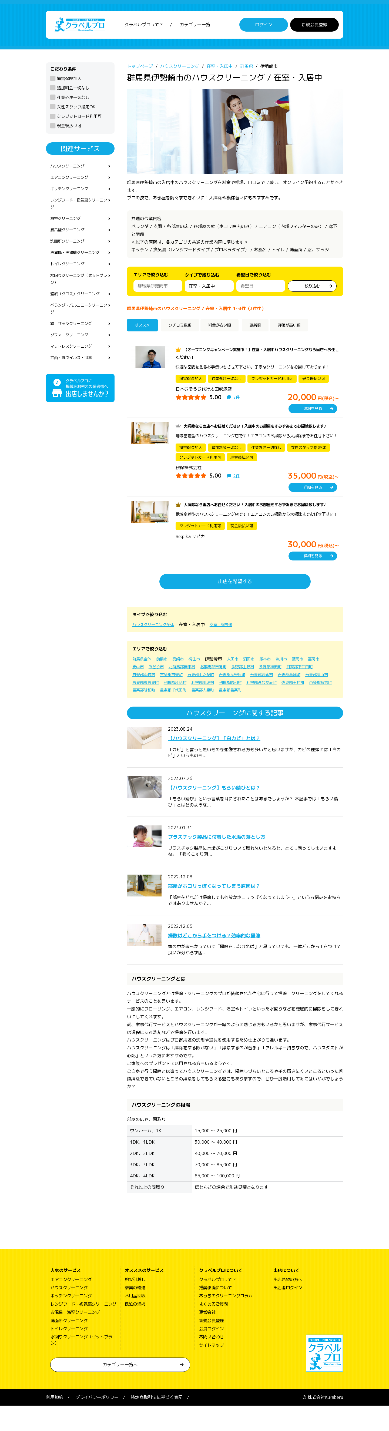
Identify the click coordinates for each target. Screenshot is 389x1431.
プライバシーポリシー (97, 1423)
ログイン (263, 26)
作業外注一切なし (73, 99)
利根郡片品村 (242, 700)
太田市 (240, 676)
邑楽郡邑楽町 (145, 715)
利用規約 (54, 1423)
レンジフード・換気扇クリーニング (78, 208)
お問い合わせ (211, 1362)
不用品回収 (135, 1321)
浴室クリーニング (67, 224)
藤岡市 (312, 676)
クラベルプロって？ (144, 26)
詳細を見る (312, 410)
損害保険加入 (69, 80)
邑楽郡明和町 (246, 707)
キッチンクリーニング (71, 193)
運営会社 (207, 1338)
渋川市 (294, 676)
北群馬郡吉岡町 (240, 684)
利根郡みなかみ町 (149, 707)
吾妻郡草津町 (145, 700)
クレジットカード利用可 (79, 118)
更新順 (267, 328)
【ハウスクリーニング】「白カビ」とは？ (229, 763)
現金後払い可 (69, 127)
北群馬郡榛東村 (205, 684)
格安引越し (135, 1305)
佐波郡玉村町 (185, 707)
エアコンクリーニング (71, 180)
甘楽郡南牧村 (180, 692)
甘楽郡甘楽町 (211, 692)
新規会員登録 (314, 26)
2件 (236, 399)
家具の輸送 (135, 1313)
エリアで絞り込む (150, 277)
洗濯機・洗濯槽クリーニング (78, 261)
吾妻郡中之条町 (244, 692)
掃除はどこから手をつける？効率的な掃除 (229, 960)
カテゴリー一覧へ (120, 1390)
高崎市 (183, 676)
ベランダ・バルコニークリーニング (78, 321)
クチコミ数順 (184, 328)
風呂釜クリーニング (69, 237)
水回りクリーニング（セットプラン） (78, 289)
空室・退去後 (229, 642)
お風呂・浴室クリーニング (75, 1338)
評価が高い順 (305, 328)
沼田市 (258, 676)
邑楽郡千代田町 (279, 707)
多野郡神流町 (304, 684)
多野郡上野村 (273, 684)
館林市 (276, 676)
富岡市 (138, 684)
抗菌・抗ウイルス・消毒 (74, 373)
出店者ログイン (287, 1313)
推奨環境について (215, 1313)
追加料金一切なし (73, 90)
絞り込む (312, 287)
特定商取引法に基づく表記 (157, 1423)
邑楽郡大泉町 (312, 707)
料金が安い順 (229, 328)
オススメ (144, 328)
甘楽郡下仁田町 (147, 692)
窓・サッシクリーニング (74, 337)
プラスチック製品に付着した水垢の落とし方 (233, 861)
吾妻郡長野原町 (279, 692)
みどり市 (176, 684)
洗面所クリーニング (69, 249)
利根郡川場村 (273, 700)
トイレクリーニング (69, 273)
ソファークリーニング (71, 349)
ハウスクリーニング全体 (156, 642)
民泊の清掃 (135, 1329)
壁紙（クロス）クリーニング (78, 305)
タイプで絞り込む (202, 278)
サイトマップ (211, 1370)
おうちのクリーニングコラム (226, 1321)
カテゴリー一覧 (195, 26)
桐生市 (200, 676)
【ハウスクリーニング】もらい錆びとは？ (229, 812)
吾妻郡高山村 (176, 700)
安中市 (156, 684)
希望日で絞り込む (253, 277)
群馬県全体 (143, 676)
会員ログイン (211, 1354)
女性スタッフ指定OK (76, 109)
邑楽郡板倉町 (216, 707)
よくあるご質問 (213, 1329)
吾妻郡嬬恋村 (312, 692)
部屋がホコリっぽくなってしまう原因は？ (229, 910)
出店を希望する (235, 599)
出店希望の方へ (287, 1305)
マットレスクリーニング (74, 361)
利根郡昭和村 (304, 700)
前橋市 (165, 676)
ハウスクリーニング (69, 168)
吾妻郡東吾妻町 (209, 700)
